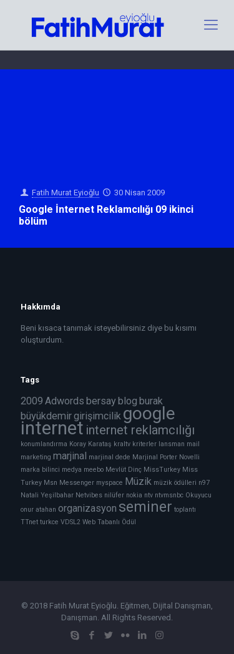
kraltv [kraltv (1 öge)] (122, 444)
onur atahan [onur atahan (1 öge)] (38, 509)
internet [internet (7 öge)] (52, 428)
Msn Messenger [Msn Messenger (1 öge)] (69, 483)
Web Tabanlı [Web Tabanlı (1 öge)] (101, 522)
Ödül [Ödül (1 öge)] (129, 522)
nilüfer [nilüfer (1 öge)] (114, 495)
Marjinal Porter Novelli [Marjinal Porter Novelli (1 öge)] (166, 457)
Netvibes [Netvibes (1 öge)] (89, 495)
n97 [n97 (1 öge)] (204, 483)
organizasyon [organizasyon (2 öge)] (87, 508)
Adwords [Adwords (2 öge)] (64, 401)
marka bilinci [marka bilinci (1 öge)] (40, 470)
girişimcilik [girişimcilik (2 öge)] (97, 416)
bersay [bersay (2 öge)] (101, 401)
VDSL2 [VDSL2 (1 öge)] (70, 522)
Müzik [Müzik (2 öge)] (138, 481)
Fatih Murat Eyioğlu (65, 192)
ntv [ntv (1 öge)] (148, 495)
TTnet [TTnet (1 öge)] (29, 522)
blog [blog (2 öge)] (127, 401)
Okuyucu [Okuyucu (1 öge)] (198, 495)
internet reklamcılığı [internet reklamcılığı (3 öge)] (140, 429)
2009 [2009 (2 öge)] (32, 401)
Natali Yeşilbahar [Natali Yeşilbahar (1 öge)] (47, 495)
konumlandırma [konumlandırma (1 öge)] (44, 444)
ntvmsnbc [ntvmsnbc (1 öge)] (169, 495)
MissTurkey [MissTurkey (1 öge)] (162, 470)
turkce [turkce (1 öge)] (49, 522)
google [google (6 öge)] (149, 413)
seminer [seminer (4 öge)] (145, 507)
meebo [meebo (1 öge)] (94, 470)
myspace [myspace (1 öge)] (109, 483)
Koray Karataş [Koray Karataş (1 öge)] (90, 444)
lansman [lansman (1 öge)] (171, 444)
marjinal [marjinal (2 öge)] (70, 456)
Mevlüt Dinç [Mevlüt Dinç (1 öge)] (123, 470)
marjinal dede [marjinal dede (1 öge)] (109, 457)
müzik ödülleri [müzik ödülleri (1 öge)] (175, 483)
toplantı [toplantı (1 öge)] (185, 509)
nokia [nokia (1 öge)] (134, 495)
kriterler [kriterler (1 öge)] (144, 444)
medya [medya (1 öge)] (72, 470)
